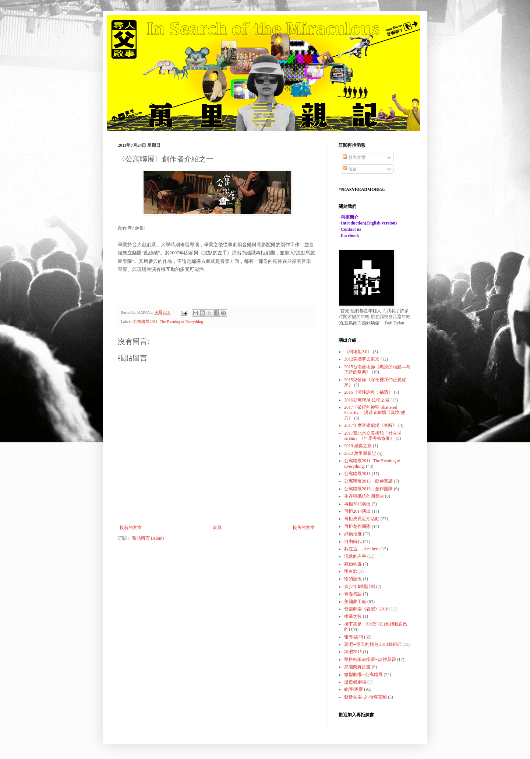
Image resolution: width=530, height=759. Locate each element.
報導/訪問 (353, 637)
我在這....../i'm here (361, 548)
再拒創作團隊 (357, 526)
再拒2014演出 (357, 511)
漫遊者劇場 (355, 682)
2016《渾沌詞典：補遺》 (368, 392)
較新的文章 (131, 527)
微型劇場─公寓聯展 (363, 674)
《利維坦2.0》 (358, 351)
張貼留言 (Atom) (148, 538)
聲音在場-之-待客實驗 (365, 697)
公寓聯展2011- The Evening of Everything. (168, 321)
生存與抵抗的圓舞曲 (364, 496)
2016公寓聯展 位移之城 (366, 400)
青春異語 (353, 593)
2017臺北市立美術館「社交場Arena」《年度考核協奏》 (373, 436)
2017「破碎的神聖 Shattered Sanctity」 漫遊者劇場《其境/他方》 (374, 413)
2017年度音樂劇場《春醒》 (370, 425)
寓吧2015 (353, 651)
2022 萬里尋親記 (360, 453)
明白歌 (350, 571)
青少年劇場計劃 (359, 586)
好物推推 (353, 533)
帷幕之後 (353, 616)
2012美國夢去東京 (361, 359)
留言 (350, 168)
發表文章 (354, 157)
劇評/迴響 (353, 689)
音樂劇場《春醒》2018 (366, 609)
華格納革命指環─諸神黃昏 (370, 659)
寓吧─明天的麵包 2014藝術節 (373, 644)
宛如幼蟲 (353, 564)
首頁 (217, 527)
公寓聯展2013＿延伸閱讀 (368, 481)
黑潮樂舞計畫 (357, 666)
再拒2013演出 (357, 503)
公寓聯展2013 (357, 473)
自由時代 (353, 541)
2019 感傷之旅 (358, 445)
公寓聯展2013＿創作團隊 (368, 488)
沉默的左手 (355, 556)
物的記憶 (353, 578)
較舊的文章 (304, 527)
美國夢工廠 (355, 601)
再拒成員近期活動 (361, 518)
